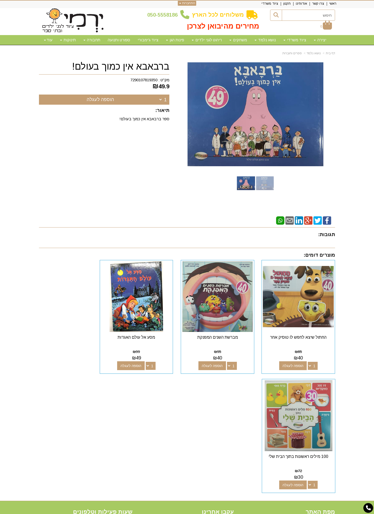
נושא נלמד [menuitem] (265, 40)
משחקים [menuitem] (238, 40)
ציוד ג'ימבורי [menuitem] (148, 40)
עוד (48, 40)
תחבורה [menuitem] (91, 40)
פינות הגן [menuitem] (175, 40)
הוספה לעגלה (100, 99)
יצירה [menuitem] (320, 40)
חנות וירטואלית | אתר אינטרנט (153, 509)
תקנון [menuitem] (287, 3)
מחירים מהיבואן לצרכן (223, 26)
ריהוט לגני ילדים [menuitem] (207, 40)
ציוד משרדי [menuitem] (270, 3)
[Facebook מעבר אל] (229, 397)
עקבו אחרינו (218, 387)
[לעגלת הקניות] (326, 26)
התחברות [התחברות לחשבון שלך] (187, 3)
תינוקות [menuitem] (68, 40)
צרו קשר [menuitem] (318, 3)
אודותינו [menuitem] (301, 3)
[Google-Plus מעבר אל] (221, 397)
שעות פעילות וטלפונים (102, 387)
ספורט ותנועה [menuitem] (119, 40)
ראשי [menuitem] (332, 3)
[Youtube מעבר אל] (213, 397)
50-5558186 (164, 15)
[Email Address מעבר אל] (204, 397)
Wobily (203, 509)
